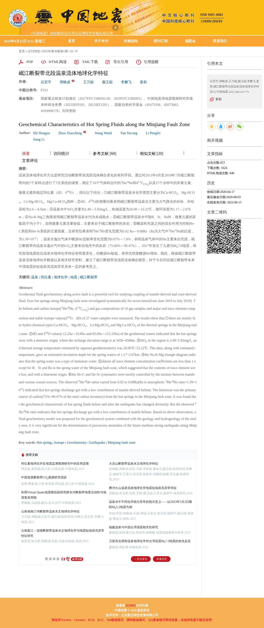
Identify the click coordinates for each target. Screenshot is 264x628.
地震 (73, 277)
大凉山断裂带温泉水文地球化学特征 (133, 463)
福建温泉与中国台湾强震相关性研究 (133, 527)
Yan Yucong (128, 133)
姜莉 (143, 82)
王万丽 (88, 82)
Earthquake (97, 442)
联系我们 (220, 41)
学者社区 (161, 559)
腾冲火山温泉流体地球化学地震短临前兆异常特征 (143, 488)
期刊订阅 (161, 41)
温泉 (34, 277)
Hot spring (44, 442)
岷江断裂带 (88, 277)
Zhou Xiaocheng (70, 133)
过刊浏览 (34, 51)
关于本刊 (101, 41)
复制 (218, 99)
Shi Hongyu (41, 133)
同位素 (46, 277)
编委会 (190, 41)
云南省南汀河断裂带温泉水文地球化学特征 (50, 511)
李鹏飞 (126, 82)
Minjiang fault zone (122, 442)
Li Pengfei (153, 133)
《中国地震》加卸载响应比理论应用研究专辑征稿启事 (68, 30)
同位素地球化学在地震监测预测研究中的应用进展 (55, 463)
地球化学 (61, 277)
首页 (71, 41)
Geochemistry (77, 442)
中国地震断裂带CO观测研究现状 (44, 477)
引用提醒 (151, 62)
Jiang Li (38, 139)
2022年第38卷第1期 (55, 51)
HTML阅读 (58, 62)
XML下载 (90, 62)
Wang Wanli (103, 133)
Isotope (59, 442)
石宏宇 (46, 82)
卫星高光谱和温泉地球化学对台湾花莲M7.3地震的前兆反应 (150, 541)
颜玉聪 (107, 82)
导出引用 (120, 62)
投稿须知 (131, 41)
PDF (29, 62)
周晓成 (65, 82)
